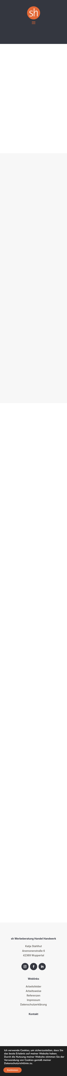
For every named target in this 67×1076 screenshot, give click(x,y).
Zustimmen (12, 1070)
